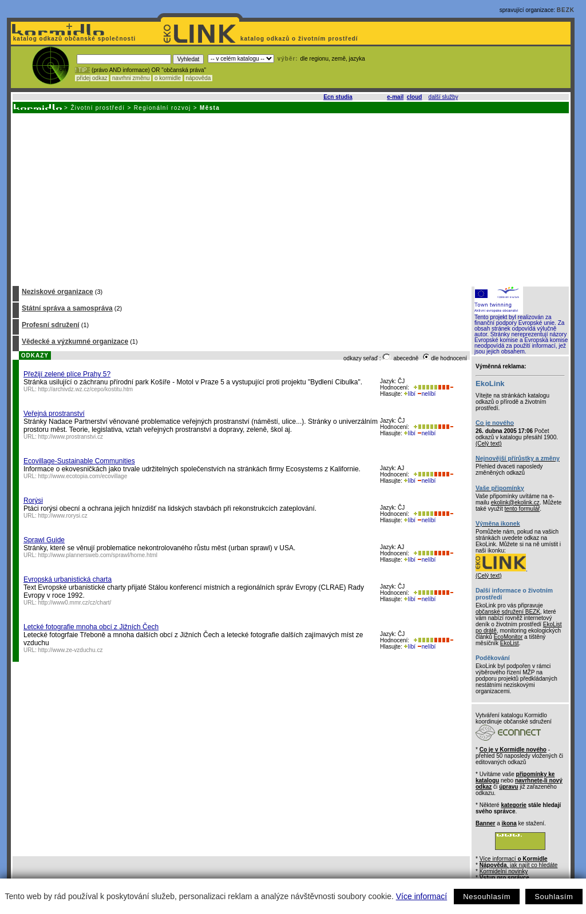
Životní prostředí (97, 108)
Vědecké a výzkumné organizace (75, 341)
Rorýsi (33, 500)
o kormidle (168, 78)
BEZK (566, 10)
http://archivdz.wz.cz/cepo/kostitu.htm (85, 389)
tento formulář (522, 509)
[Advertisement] (290, 199)
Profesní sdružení (51, 325)
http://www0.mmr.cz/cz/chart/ (75, 602)
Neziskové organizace (57, 292)
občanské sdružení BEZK (508, 612)
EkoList (509, 643)
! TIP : (82, 70)
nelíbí (426, 394)
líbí (409, 394)
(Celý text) (489, 443)
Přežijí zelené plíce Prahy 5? (66, 374)
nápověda (198, 78)
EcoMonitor (508, 637)
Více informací (421, 896)
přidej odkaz (92, 78)
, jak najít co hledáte (519, 865)
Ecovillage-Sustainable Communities (79, 461)
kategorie (513, 805)
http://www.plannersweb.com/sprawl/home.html (97, 555)
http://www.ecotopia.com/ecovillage (83, 476)
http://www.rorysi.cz (63, 515)
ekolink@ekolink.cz (515, 502)
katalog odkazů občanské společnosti (73, 38)
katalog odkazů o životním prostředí (300, 38)
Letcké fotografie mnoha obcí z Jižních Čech (91, 627)
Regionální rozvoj (162, 108)
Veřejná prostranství (54, 414)
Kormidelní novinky (504, 871)
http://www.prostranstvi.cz (70, 437)
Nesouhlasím (486, 896)
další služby (443, 97)
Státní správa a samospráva (67, 308)
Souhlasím (553, 896)
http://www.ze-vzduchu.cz (70, 650)
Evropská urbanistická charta (67, 579)
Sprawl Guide (44, 540)
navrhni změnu (130, 78)
